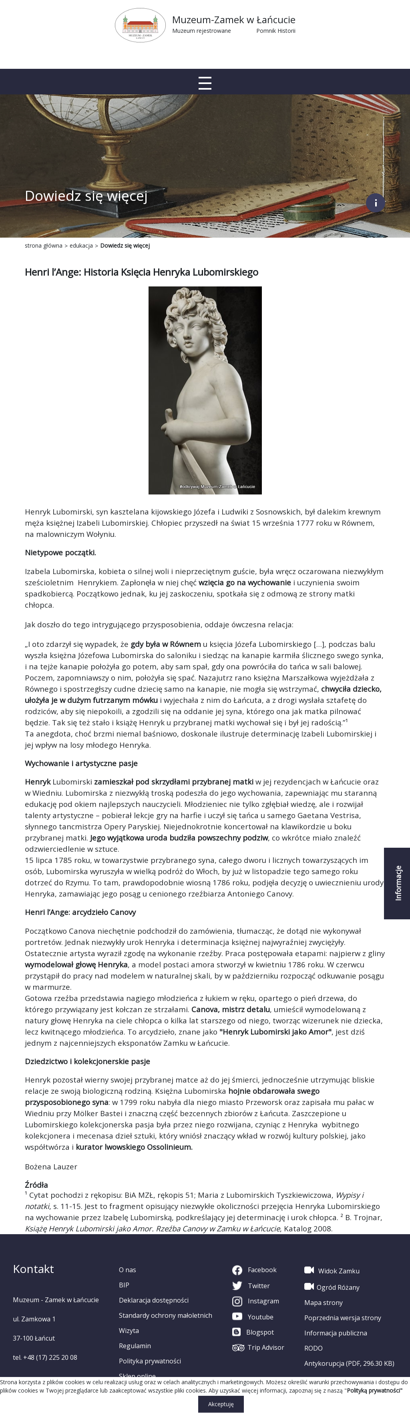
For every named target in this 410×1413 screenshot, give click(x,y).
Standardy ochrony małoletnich (165, 1315)
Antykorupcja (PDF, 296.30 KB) (349, 1363)
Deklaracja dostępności (154, 1300)
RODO (313, 1348)
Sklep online (137, 1376)
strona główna (43, 245)
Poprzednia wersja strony (342, 1317)
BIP (124, 1285)
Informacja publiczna (335, 1333)
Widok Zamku (332, 1270)
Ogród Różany (332, 1286)
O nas (127, 1269)
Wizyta (129, 1330)
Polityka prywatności (150, 1361)
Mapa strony (323, 1302)
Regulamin (135, 1345)
